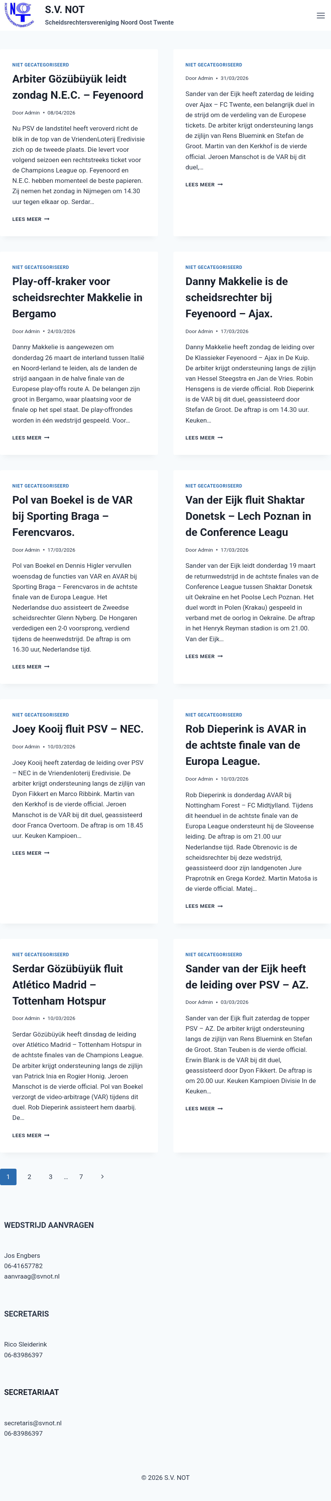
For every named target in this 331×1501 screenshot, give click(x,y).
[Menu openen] (322, 15)
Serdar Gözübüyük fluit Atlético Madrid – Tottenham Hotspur (67, 984)
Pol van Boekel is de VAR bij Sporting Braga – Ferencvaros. (72, 516)
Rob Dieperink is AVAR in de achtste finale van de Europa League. (246, 745)
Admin (32, 112)
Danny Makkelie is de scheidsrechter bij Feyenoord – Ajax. (237, 297)
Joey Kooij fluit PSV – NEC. (78, 729)
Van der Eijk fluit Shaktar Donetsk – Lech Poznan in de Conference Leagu (248, 516)
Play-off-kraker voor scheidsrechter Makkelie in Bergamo (77, 297)
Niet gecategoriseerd (40, 65)
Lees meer (31, 219)
